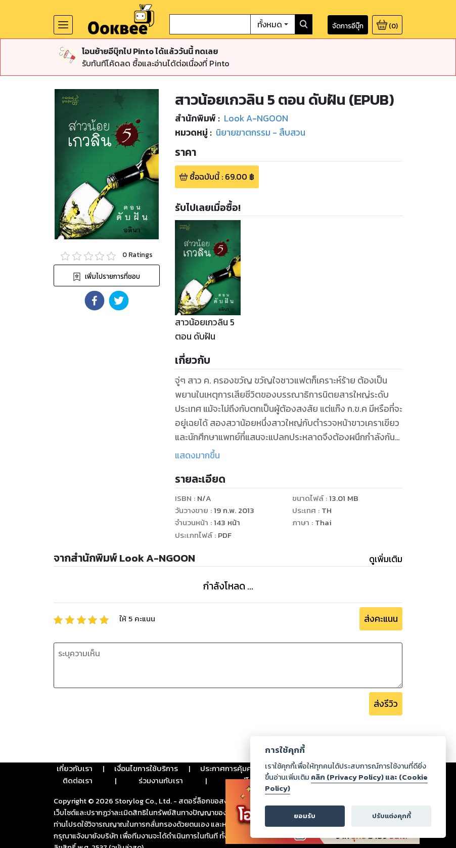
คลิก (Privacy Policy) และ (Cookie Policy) (346, 783)
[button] (94, 300)
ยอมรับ (304, 816)
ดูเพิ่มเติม (385, 559)
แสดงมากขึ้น (197, 455)
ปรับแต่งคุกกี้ (391, 816)
